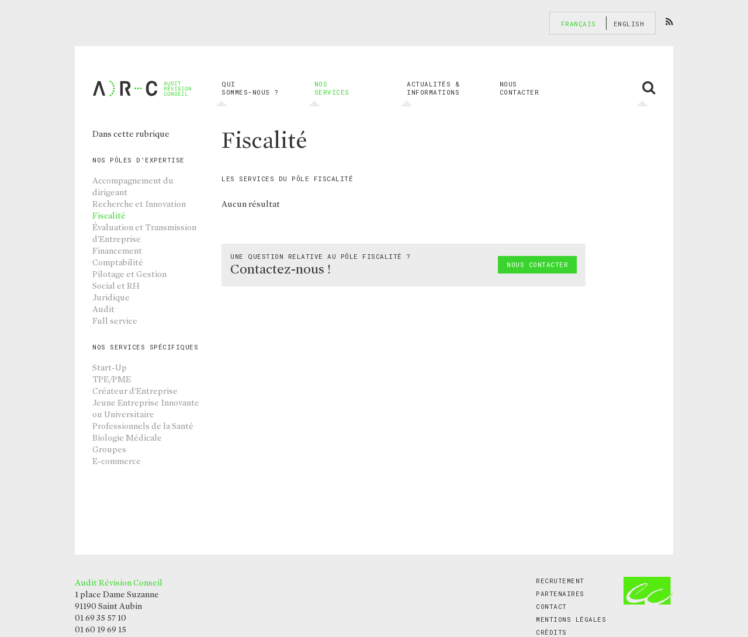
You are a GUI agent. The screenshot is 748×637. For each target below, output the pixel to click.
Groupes (109, 449)
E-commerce (116, 461)
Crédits (551, 632)
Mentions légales (571, 619)
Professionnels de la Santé (142, 426)
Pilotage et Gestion (129, 274)
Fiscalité (109, 215)
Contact (551, 606)
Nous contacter (519, 87)
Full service (114, 321)
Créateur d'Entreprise (135, 391)
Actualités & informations (433, 88)
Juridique (111, 297)
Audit (103, 309)
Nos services (331, 88)
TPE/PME (111, 379)
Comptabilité (117, 262)
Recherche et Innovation (139, 204)
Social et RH (116, 286)
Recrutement (560, 580)
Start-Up (109, 367)
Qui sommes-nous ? (250, 88)
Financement (117, 250)
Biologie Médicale (127, 437)
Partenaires (560, 593)
